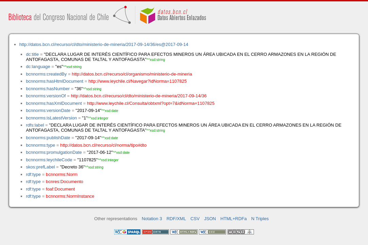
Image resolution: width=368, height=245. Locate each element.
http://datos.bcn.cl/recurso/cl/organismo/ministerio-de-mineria (132, 74)
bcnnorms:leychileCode (49, 159)
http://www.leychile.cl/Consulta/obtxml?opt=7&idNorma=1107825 (151, 103)
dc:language (38, 66)
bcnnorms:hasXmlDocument (54, 103)
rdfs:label (35, 125)
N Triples (260, 218)
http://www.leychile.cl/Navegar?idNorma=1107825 (137, 81)
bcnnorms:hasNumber (48, 88)
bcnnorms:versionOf (46, 95)
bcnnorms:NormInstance (70, 196)
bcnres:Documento (64, 181)
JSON (210, 218)
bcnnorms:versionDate (48, 110)
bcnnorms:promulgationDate (54, 152)
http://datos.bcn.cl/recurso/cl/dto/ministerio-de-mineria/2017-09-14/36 (139, 95)
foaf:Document (60, 189)
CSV (195, 218)
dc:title (32, 54)
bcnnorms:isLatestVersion (51, 117)
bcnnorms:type (40, 145)
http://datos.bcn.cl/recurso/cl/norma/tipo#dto (103, 145)
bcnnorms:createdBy (46, 74)
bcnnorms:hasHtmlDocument (54, 81)
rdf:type (33, 174)
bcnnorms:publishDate (48, 137)
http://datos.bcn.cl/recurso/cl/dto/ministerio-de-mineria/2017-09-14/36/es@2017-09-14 (103, 44)
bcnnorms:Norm (61, 174)
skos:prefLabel (40, 166)
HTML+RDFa (233, 218)
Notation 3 (152, 218)
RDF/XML (176, 218)
